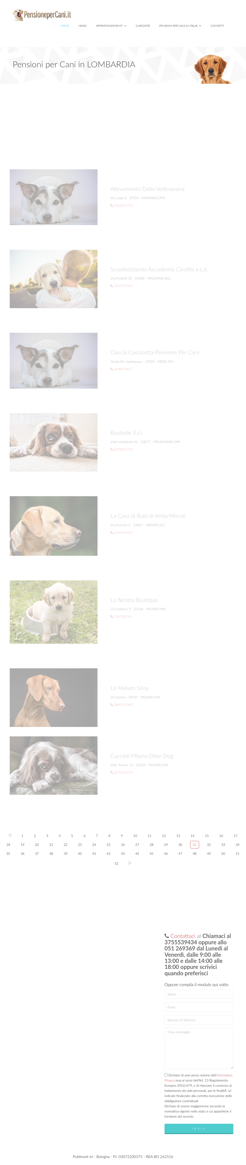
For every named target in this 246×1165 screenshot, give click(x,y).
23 (80, 845)
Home (65, 25)
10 (135, 836)
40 (80, 853)
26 (123, 845)
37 (37, 853)
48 (194, 853)
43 (123, 853)
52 (116, 863)
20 (37, 845)
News (82, 25)
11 (149, 836)
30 (180, 845)
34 (237, 845)
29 (166, 845)
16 (221, 836)
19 (22, 845)
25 (108, 845)
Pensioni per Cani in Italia (180, 25)
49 (209, 853)
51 (237, 853)
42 (108, 853)
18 (8, 845)
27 (137, 845)
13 (178, 836)
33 (223, 845)
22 (65, 845)
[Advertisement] (123, 119)
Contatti (217, 25)
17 (235, 836)
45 (152, 853)
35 (8, 853)
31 (194, 845)
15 (207, 836)
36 (22, 853)
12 (164, 836)
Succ (130, 863)
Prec (10, 835)
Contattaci (182, 935)
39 (65, 853)
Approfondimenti (111, 25)
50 (223, 853)
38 (51, 853)
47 (180, 853)
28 (152, 845)
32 (209, 845)
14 (192, 836)
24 (94, 845)
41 (94, 853)
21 (51, 845)
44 (137, 853)
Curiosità (143, 25)
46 (166, 853)
